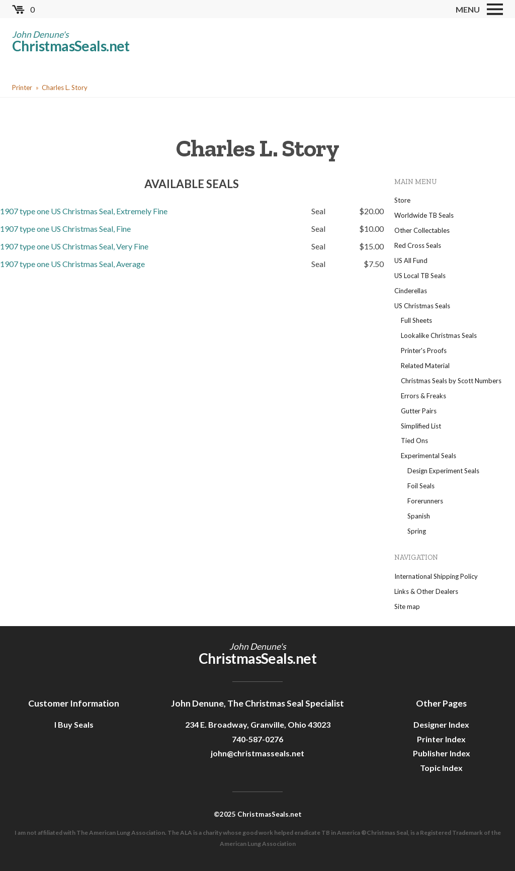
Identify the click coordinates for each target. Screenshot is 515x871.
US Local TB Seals (420, 276)
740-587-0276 (257, 739)
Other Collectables (422, 230)
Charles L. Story (65, 87)
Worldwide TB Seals (424, 215)
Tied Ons (414, 441)
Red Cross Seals (417, 245)
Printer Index (441, 739)
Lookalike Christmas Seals (439, 335)
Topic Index (441, 767)
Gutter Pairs (419, 411)
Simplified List (421, 426)
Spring (416, 531)
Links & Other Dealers (426, 591)
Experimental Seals (428, 456)
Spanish (418, 516)
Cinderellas (410, 291)
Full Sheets (416, 320)
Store (402, 200)
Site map (407, 606)
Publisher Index (441, 753)
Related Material (425, 366)
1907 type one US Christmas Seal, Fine (65, 228)
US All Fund (410, 260)
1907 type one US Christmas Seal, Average (72, 264)
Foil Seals (421, 486)
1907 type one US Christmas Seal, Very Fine (74, 246)
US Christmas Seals (422, 306)
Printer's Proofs (424, 350)
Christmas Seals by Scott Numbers (451, 381)
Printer (22, 87)
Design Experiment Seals (443, 471)
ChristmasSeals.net (71, 46)
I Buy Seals (74, 724)
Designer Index (441, 724)
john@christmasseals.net (257, 753)
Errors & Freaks (423, 396)
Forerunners (425, 501)
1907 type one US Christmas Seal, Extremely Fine (83, 211)
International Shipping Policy (436, 576)
